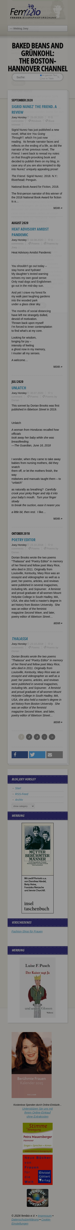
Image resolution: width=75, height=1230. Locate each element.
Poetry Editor (23, 539)
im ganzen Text (48, 75)
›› (52, 737)
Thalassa (20, 638)
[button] (20, 754)
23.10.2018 (36, 544)
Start (18, 788)
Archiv (19, 799)
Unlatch (19, 387)
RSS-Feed (21, 794)
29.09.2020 (36, 117)
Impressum (45, 1215)
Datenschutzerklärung (25, 1219)
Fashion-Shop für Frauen (27, 931)
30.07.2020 (36, 393)
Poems (35, 243)
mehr (56, 208)
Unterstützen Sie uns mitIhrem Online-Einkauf (37, 1112)
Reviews (36, 121)
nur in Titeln (47, 78)
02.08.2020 (36, 239)
